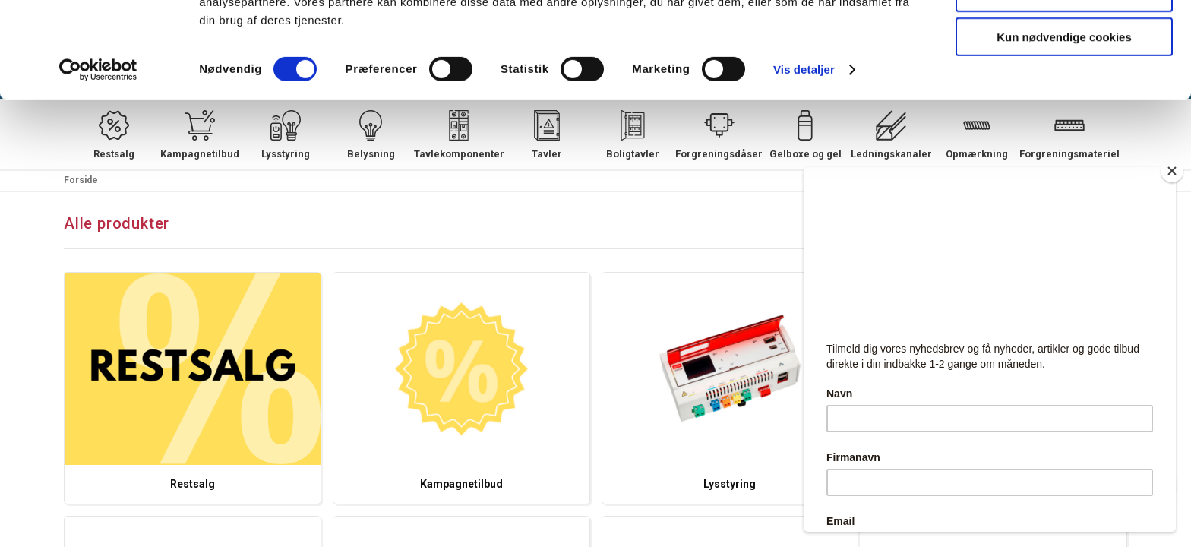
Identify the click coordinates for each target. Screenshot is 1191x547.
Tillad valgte (1064, 82)
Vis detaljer (804, 159)
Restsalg (192, 484)
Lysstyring (729, 484)
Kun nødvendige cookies (1064, 126)
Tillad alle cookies (1064, 37)
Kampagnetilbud (461, 484)
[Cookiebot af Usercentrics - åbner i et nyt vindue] (98, 159)
